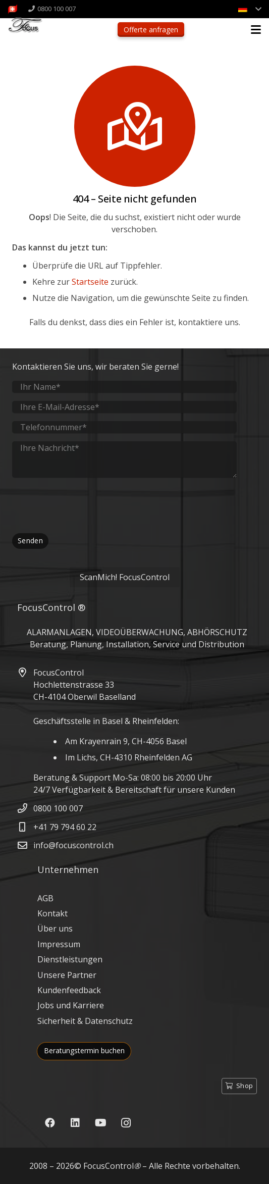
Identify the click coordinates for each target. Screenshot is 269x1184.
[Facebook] (50, 1123)
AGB (45, 898)
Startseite (90, 281)
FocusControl (108, 1165)
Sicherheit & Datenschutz (85, 1020)
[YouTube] (100, 1123)
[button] (255, 30)
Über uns (55, 928)
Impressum (58, 944)
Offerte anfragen (151, 29)
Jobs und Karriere (70, 1005)
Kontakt (52, 913)
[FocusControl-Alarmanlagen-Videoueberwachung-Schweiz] (12, 9)
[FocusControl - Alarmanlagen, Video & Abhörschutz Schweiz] (33, 30)
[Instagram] (125, 1123)
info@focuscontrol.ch (73, 845)
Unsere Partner (66, 975)
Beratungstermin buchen (84, 1050)
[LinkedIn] (75, 1123)
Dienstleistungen (69, 959)
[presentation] (89, 505)
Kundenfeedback (69, 990)
